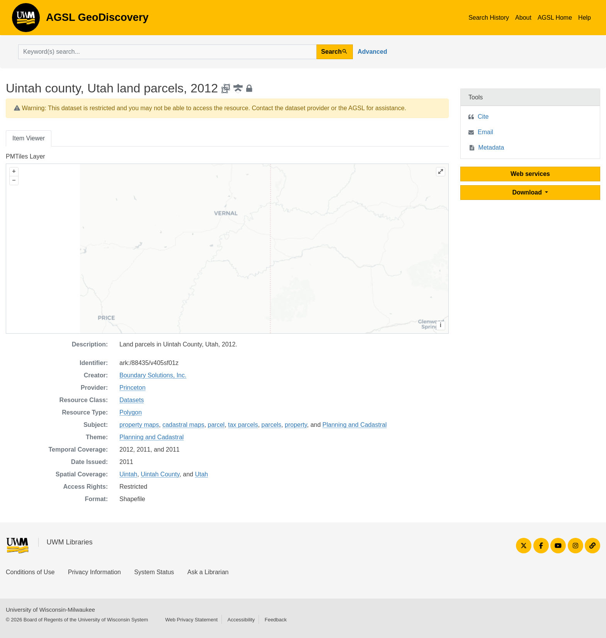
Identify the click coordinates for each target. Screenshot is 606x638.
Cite (483, 116)
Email (485, 132)
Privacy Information (94, 572)
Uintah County (160, 474)
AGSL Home (555, 17)
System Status (154, 572)
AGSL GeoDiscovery (26, 20)
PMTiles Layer (25, 156)
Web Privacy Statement (191, 620)
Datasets (131, 400)
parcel (216, 424)
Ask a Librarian (208, 572)
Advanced (372, 51)
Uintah (128, 474)
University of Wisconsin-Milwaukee (50, 609)
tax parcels (243, 424)
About (523, 17)
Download (528, 192)
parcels (271, 424)
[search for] (167, 51)
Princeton (132, 387)
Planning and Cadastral (354, 424)
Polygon (130, 412)
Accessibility (241, 620)
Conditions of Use (30, 572)
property (296, 424)
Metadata (491, 147)
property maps (139, 424)
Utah (201, 474)
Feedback (276, 620)
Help (584, 17)
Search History (488, 17)
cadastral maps (183, 424)
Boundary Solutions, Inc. (152, 375)
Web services (530, 174)
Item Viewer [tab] (28, 138)
